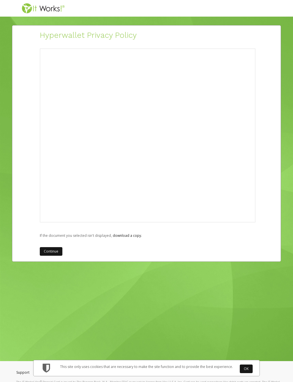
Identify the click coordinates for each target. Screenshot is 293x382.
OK (246, 368)
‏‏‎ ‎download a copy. (127, 235)
